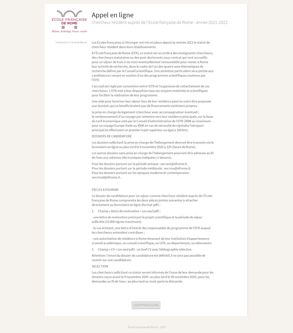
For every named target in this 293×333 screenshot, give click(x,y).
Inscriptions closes (146, 305)
